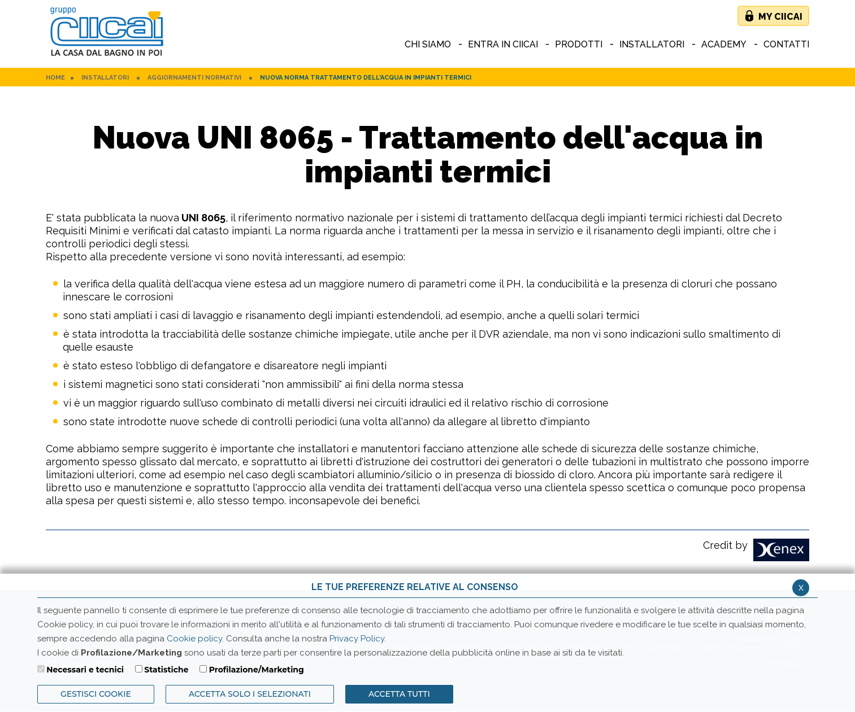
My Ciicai (780, 16)
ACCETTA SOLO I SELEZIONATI (250, 694)
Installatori (105, 78)
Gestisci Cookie (95, 694)
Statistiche (166, 670)
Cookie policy (194, 639)
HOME (55, 78)
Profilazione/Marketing (256, 670)
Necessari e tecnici (85, 670)
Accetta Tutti (399, 694)
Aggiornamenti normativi (194, 78)
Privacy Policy (356, 639)
